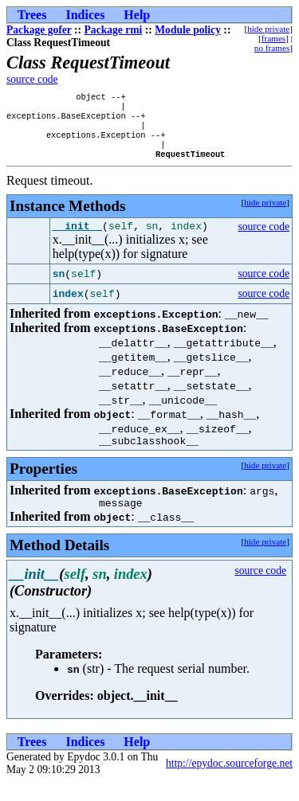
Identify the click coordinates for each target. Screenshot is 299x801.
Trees (32, 14)
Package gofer (39, 30)
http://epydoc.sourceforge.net (229, 781)
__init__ (77, 239)
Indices (84, 14)
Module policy (188, 30)
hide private (268, 28)
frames (273, 38)
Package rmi (114, 30)
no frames (271, 48)
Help (137, 14)
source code (32, 79)
